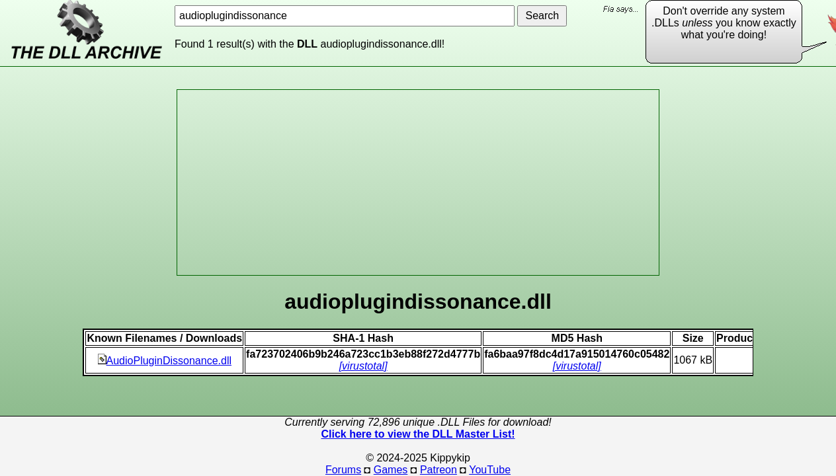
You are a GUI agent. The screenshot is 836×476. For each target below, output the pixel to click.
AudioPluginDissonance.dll (164, 360)
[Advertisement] (418, 182)
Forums (343, 469)
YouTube (490, 469)
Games (391, 469)
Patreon (438, 469)
